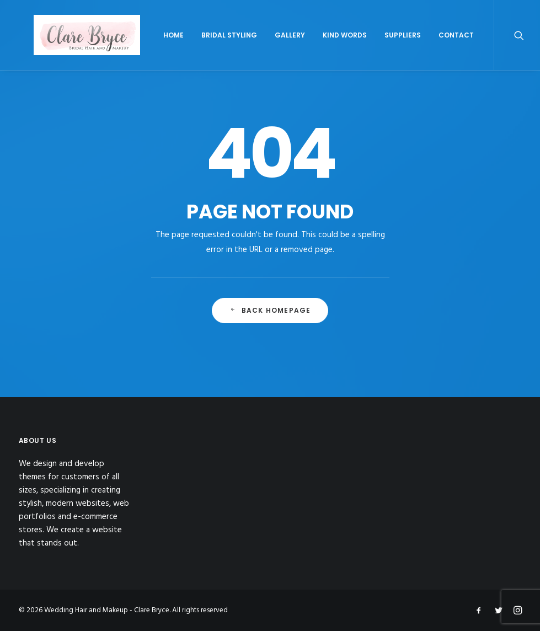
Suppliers (439, 47)
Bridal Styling (265, 47)
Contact (492, 47)
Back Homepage (270, 326)
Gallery (326, 47)
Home (210, 47)
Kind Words (381, 47)
